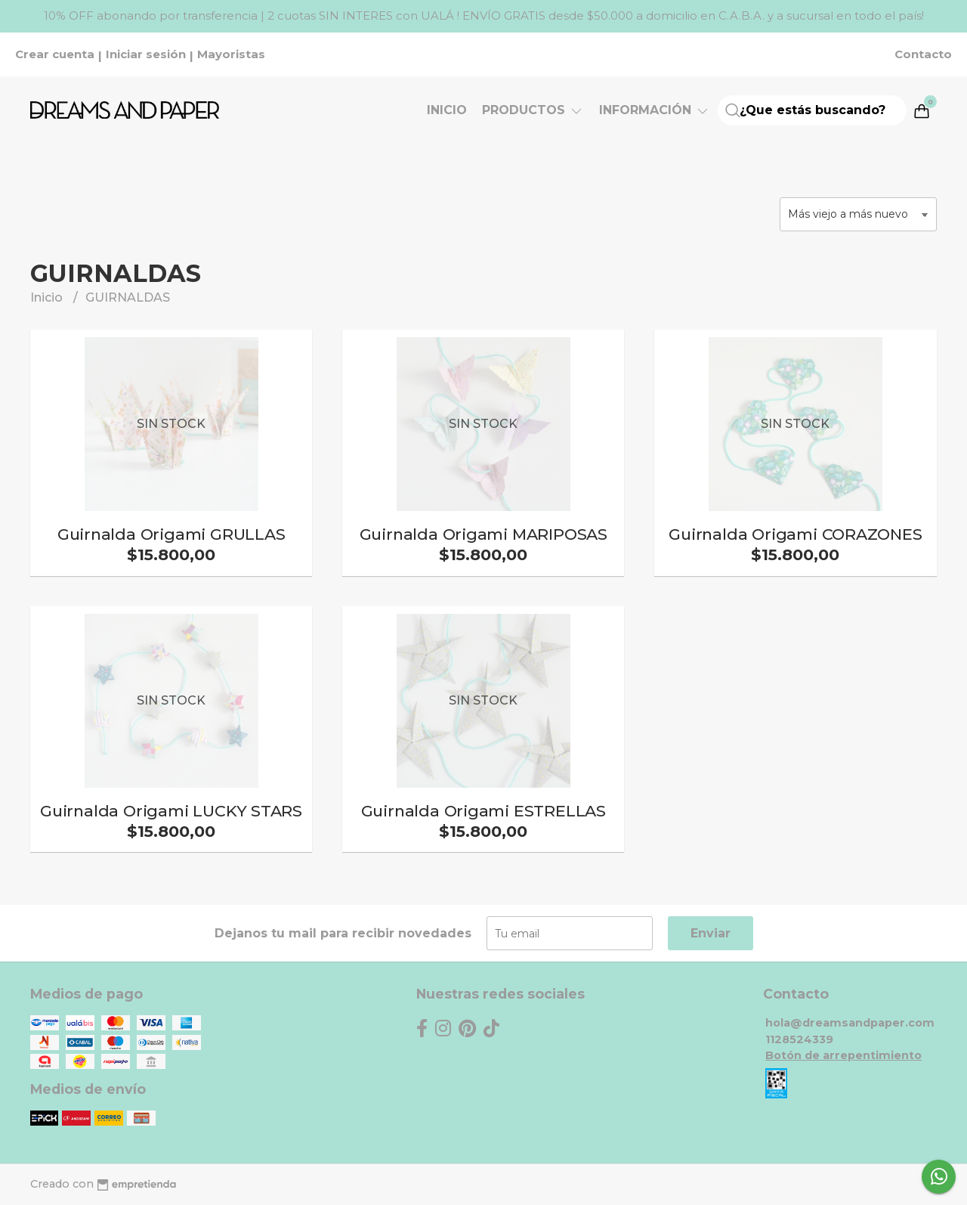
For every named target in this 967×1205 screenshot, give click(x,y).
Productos (533, 110)
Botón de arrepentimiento (843, 1055)
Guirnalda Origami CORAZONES (795, 534)
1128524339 (799, 1039)
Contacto (923, 54)
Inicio (447, 110)
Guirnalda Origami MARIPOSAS (483, 534)
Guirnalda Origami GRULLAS (171, 534)
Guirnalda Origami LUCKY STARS (171, 810)
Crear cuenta (54, 54)
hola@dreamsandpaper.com (850, 1023)
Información (654, 110)
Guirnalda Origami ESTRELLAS (483, 810)
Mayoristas (231, 54)
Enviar (710, 933)
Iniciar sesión (146, 54)
